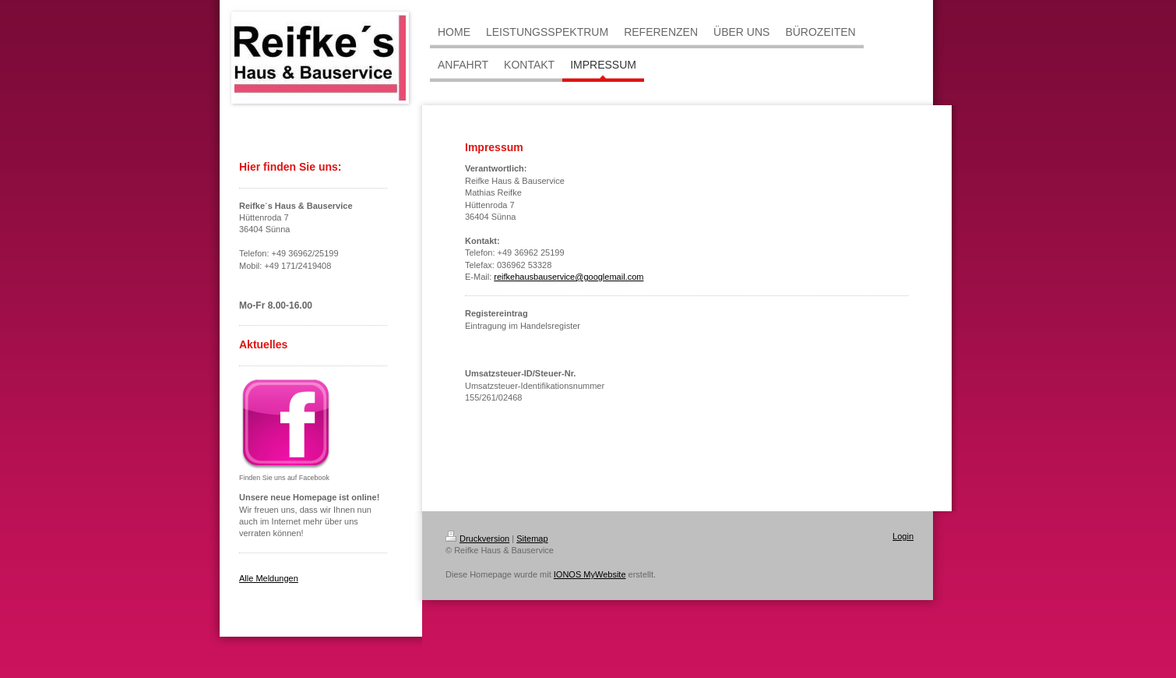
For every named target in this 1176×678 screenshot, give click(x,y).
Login (903, 536)
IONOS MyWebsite (590, 574)
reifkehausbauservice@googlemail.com (568, 276)
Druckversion (477, 538)
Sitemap (532, 538)
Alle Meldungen (268, 578)
